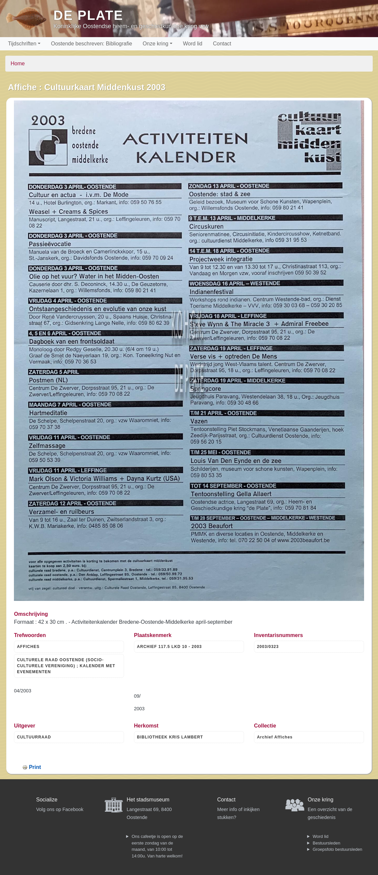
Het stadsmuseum (148, 799)
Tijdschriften (22, 43)
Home (18, 63)
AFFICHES (28, 646)
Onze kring (155, 43)
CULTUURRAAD (34, 737)
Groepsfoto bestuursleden (337, 849)
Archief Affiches (275, 737)
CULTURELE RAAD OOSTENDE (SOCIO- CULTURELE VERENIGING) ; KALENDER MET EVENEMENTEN (66, 666)
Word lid (192, 43)
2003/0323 (268, 646)
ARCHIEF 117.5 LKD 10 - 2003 (169, 646)
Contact (222, 43)
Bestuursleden (326, 843)
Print (35, 767)
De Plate (88, 15)
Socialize (46, 799)
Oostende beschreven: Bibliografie (91, 43)
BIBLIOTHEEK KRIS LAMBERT (170, 737)
